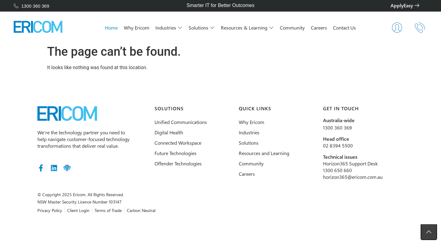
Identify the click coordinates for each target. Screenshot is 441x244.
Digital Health (161, 132)
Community (253, 163)
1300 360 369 (349, 127)
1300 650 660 (349, 170)
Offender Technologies (170, 163)
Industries (251, 132)
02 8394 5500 (349, 145)
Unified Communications (173, 122)
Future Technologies (168, 153)
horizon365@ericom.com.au (364, 177)
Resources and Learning (266, 153)
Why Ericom (253, 122)
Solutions (251, 143)
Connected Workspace (170, 143)
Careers (249, 174)
